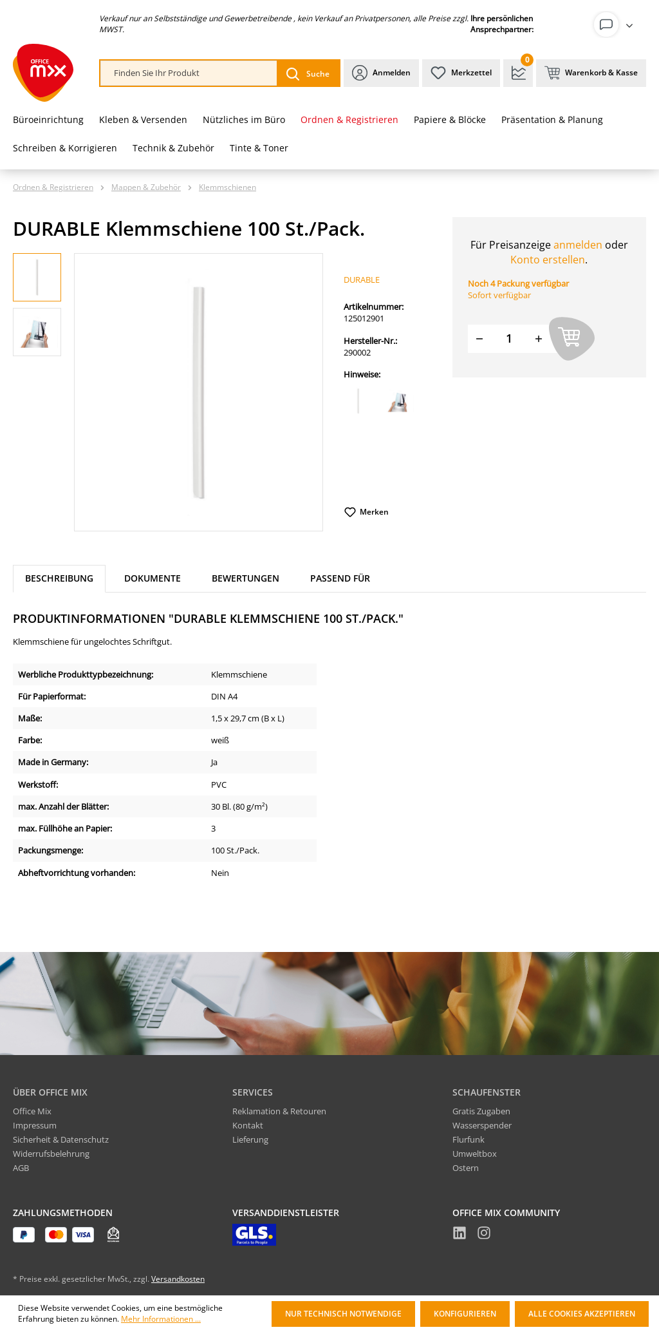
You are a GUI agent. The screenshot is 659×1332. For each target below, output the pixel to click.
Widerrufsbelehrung (51, 1153)
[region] (168, 392)
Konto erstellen (547, 259)
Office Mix (32, 1111)
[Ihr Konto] (616, 24)
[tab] (59, 579)
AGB (21, 1168)
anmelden (577, 245)
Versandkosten (178, 1278)
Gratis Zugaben (481, 1111)
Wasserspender (482, 1125)
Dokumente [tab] (152, 578)
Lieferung (250, 1139)
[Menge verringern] (479, 338)
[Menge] (509, 338)
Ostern (465, 1168)
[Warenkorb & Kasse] (591, 73)
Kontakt (247, 1125)
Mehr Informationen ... (161, 1319)
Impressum (35, 1125)
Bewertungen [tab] (245, 578)
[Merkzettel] (461, 73)
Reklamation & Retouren (279, 1111)
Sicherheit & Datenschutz (61, 1139)
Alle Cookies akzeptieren (581, 1313)
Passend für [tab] (340, 578)
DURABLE (362, 279)
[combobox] (188, 73)
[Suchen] (308, 73)
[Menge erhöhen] (538, 338)
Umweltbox (474, 1153)
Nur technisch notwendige (343, 1313)
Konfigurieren (465, 1313)
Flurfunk (468, 1139)
